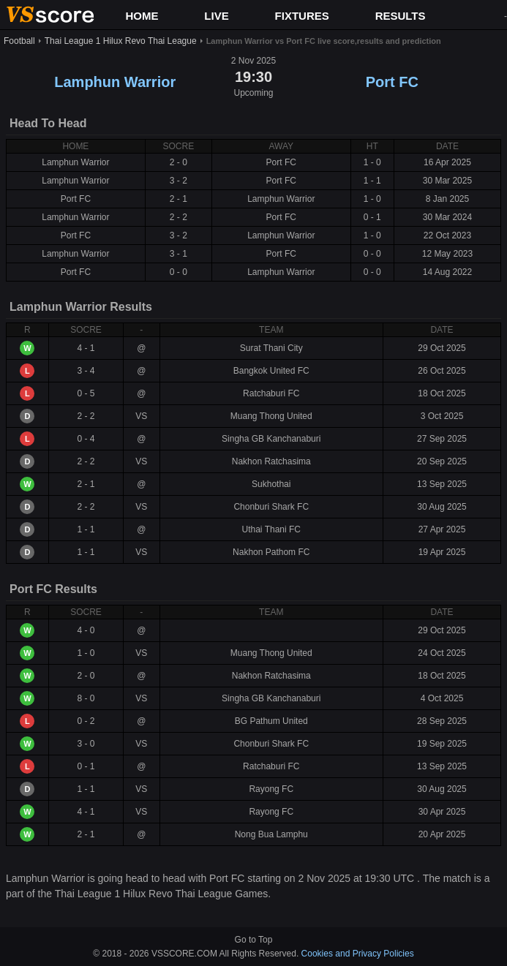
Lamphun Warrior (115, 82)
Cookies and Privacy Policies (357, 953)
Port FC (392, 82)
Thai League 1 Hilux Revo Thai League (121, 41)
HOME (141, 16)
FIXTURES (302, 16)
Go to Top (254, 940)
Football (19, 41)
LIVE (216, 16)
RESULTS (400, 16)
